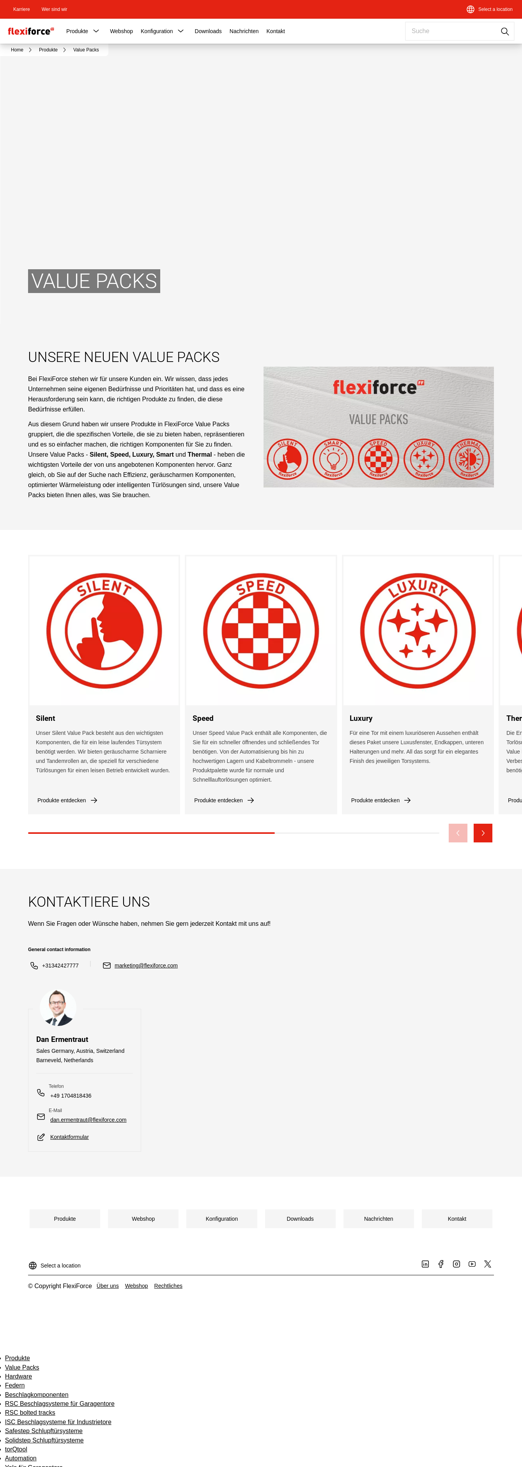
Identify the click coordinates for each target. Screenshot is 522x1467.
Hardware (18, 1376)
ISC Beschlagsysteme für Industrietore (58, 1422)
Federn (15, 1385)
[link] (21, 9)
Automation (21, 1458)
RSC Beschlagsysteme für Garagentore (60, 1403)
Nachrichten (244, 31)
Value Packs (22, 1367)
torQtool (16, 1449)
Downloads (208, 31)
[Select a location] (489, 9)
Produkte (77, 31)
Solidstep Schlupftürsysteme (44, 1440)
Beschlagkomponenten (37, 1394)
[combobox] (459, 31)
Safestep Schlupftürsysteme (44, 1431)
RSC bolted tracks (30, 1412)
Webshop (121, 31)
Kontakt (276, 31)
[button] (96, 31)
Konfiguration (157, 31)
